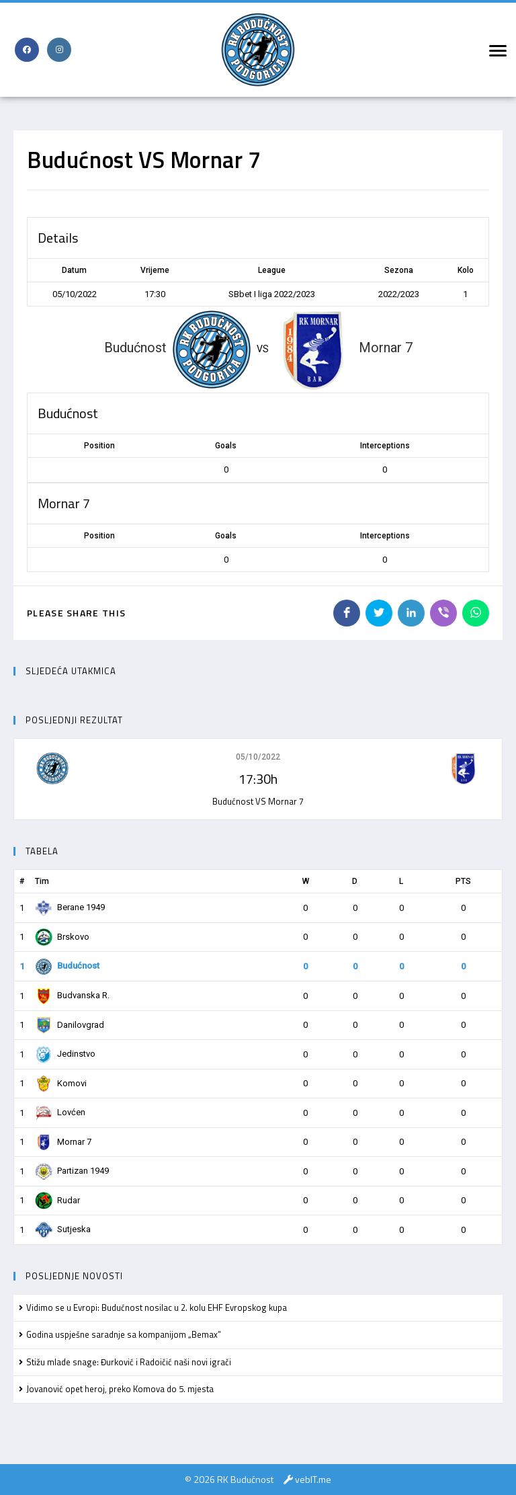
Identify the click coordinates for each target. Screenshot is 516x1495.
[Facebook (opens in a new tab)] (27, 50)
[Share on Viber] (443, 613)
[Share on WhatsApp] (475, 613)
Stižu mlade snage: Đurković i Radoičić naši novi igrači (128, 1362)
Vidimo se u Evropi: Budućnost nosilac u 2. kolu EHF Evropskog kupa (156, 1307)
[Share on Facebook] (346, 613)
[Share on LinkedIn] (411, 613)
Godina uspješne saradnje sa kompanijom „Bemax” (123, 1334)
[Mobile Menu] (496, 50)
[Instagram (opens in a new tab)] (59, 50)
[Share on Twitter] (379, 613)
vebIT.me (313, 1479)
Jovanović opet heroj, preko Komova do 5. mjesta (120, 1389)
